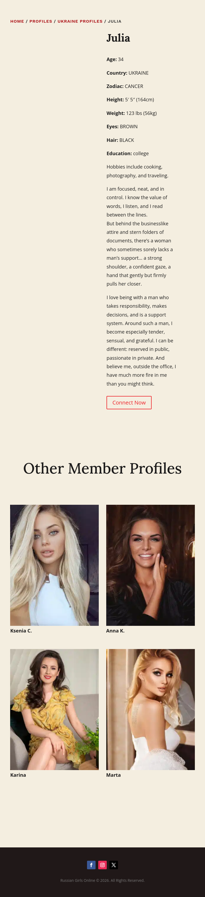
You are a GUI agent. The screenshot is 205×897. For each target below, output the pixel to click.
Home (17, 21)
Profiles (40, 21)
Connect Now (129, 402)
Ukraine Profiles (80, 21)
